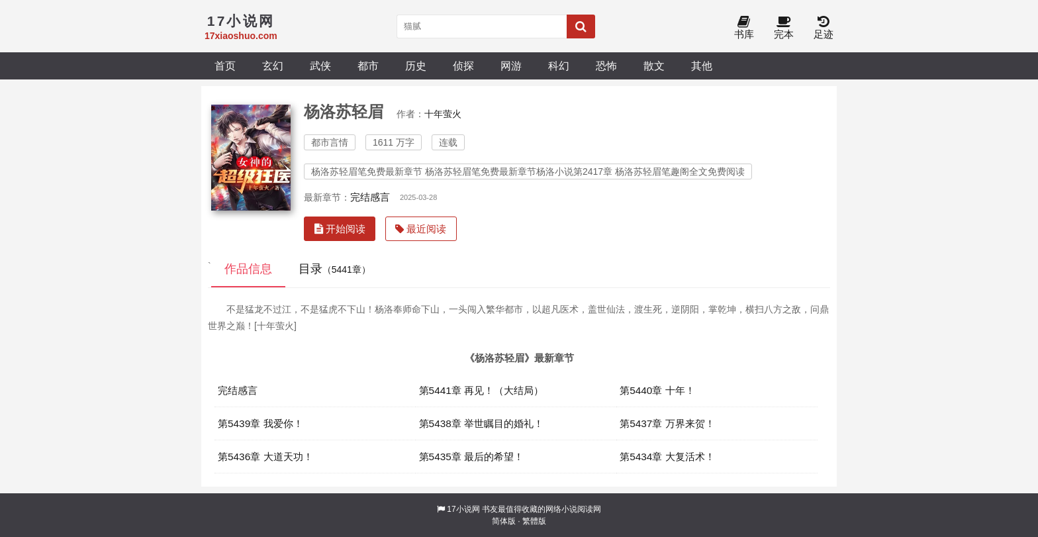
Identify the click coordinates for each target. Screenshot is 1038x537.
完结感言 (370, 197)
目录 (335, 268)
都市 (368, 66)
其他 (701, 66)
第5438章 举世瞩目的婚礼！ (481, 423)
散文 (654, 66)
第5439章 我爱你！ (260, 423)
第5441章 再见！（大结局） (481, 390)
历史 (415, 66)
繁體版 (534, 521)
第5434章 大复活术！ (667, 456)
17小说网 (463, 509)
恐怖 (606, 66)
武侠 (320, 66)
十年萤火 (442, 114)
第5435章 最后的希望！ (471, 456)
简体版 (504, 521)
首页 (225, 66)
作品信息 (248, 268)
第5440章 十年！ (657, 390)
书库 (744, 28)
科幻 (558, 66)
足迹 (823, 28)
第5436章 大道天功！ (265, 456)
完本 (784, 28)
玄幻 (272, 66)
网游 (511, 66)
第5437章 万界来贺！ (667, 423)
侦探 (463, 66)
